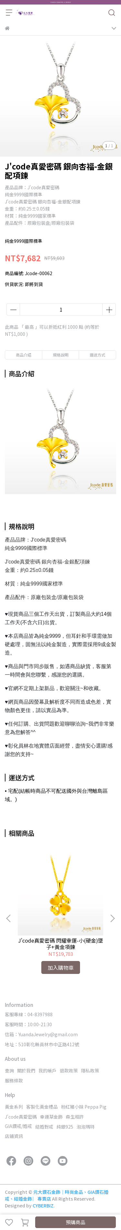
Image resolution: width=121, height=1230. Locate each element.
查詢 (9, 1070)
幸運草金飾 (51, 1116)
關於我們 (26, 1070)
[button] (112, 918)
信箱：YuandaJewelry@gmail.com (41, 1034)
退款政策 (69, 1070)
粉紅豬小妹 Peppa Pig (83, 1106)
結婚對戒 (44, 1126)
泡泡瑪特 (85, 1126)
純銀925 (64, 1126)
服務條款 (14, 1080)
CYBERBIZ (43, 1205)
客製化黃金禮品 (42, 1106)
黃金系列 (14, 1106)
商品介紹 (23, 354)
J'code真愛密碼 (21, 1116)
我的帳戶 (47, 1070)
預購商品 (75, 1222)
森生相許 (75, 1116)
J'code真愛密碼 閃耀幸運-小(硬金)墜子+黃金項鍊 (60, 943)
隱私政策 (90, 1070)
